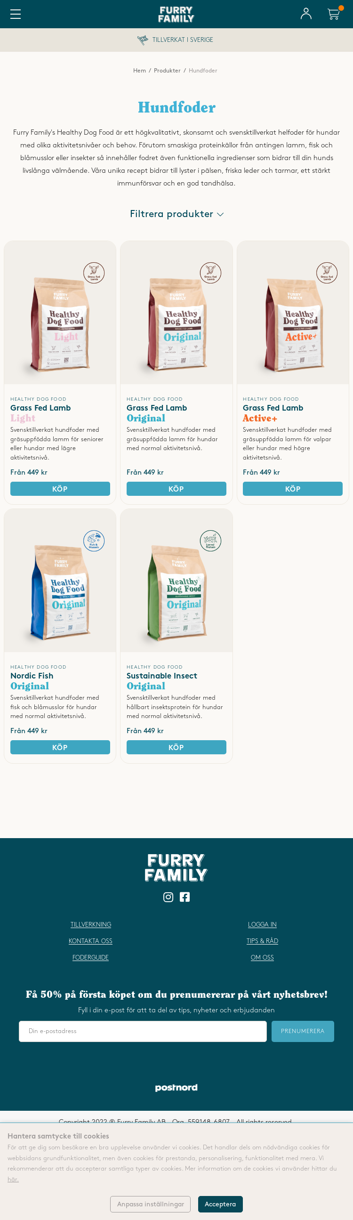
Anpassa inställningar (150, 1204)
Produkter (167, 70)
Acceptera (220, 1204)
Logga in (262, 925)
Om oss (262, 958)
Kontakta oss (90, 941)
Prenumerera (303, 1031)
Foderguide (90, 958)
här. (13, 1179)
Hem (139, 70)
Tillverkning (91, 925)
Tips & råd (262, 941)
